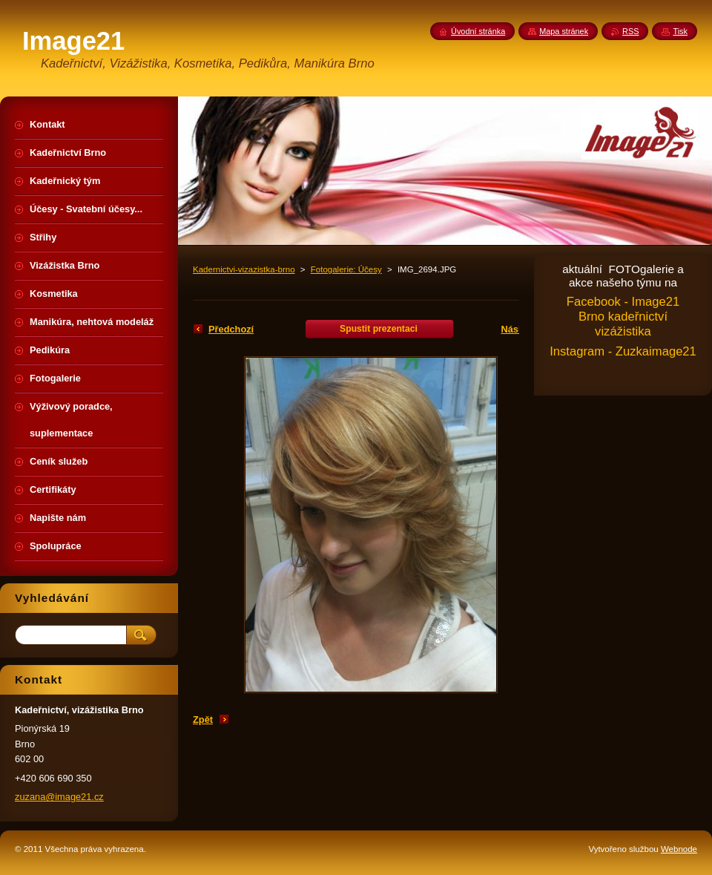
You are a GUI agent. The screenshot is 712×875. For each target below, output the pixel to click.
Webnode (679, 849)
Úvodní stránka (478, 31)
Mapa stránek (563, 31)
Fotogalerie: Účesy (346, 269)
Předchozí (231, 329)
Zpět (203, 719)
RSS (630, 31)
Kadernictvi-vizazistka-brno (244, 269)
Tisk (680, 31)
